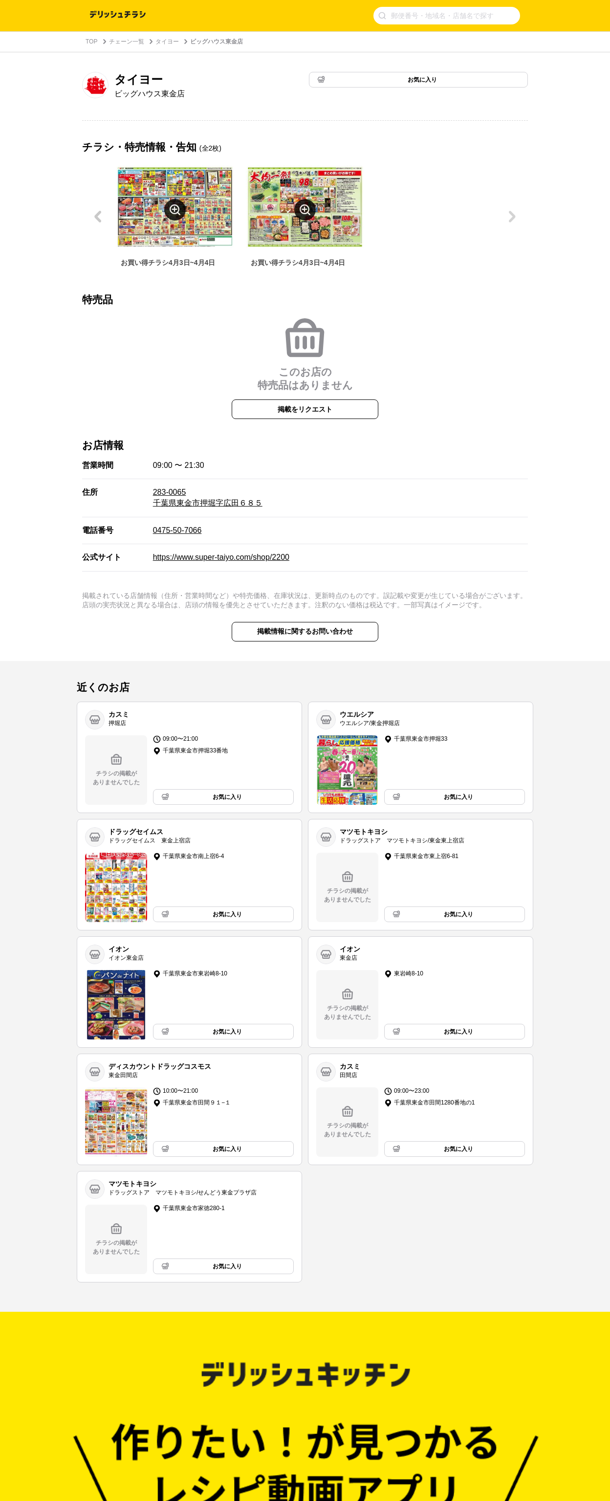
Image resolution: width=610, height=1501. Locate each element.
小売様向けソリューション (189, 1388)
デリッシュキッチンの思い (189, 1350)
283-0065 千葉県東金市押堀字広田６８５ (207, 497)
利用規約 (268, 1350)
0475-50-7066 (177, 530)
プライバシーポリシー (285, 1362)
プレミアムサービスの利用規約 (297, 1375)
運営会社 (166, 1375)
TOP (91, 41)
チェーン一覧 (126, 41)
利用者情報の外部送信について (297, 1400)
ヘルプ (163, 1362)
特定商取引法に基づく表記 (291, 1388)
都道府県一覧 (105, 1375)
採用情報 (166, 1400)
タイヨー (167, 41)
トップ (97, 1350)
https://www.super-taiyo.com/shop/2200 (221, 557)
